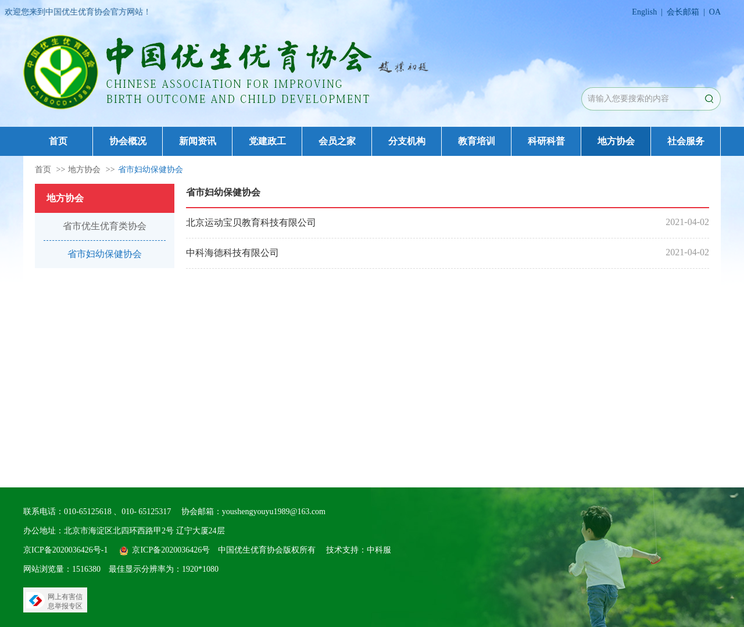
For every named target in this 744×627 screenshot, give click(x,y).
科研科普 (546, 141)
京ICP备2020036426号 (171, 550)
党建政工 (267, 141)
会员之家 (337, 141)
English (644, 12)
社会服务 (685, 141)
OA (715, 12)
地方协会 (616, 141)
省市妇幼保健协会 (150, 169)
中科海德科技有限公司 (232, 253)
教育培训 (476, 141)
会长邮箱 (683, 12)
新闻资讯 (197, 141)
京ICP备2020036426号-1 (65, 550)
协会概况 (127, 141)
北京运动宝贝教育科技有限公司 (251, 222)
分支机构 (406, 141)
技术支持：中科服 (358, 550)
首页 (58, 141)
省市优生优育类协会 (104, 226)
